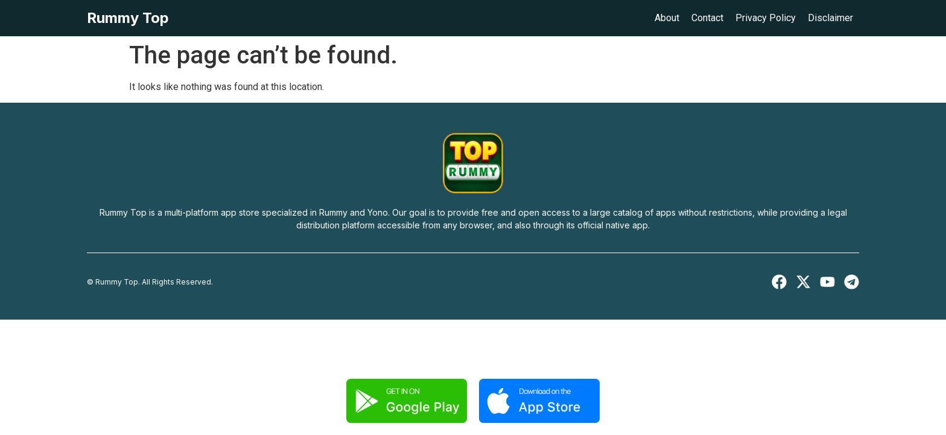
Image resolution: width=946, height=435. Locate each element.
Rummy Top (128, 18)
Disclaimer (830, 18)
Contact (707, 18)
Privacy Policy (765, 18)
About (667, 18)
